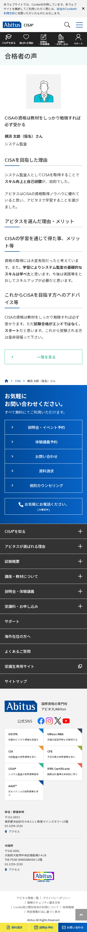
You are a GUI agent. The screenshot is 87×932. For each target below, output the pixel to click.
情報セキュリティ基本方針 (43, 902)
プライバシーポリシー (57, 897)
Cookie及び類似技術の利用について (36, 907)
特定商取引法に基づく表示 (43, 911)
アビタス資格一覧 (27, 897)
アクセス (12, 831)
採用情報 (68, 907)
